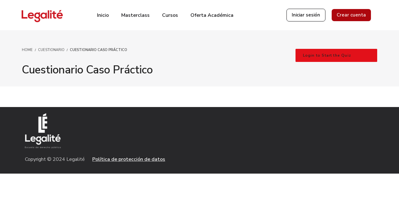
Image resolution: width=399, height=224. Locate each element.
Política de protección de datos (128, 159)
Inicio (103, 15)
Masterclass (135, 15)
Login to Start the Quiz (327, 55)
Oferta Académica (211, 15)
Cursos (170, 15)
